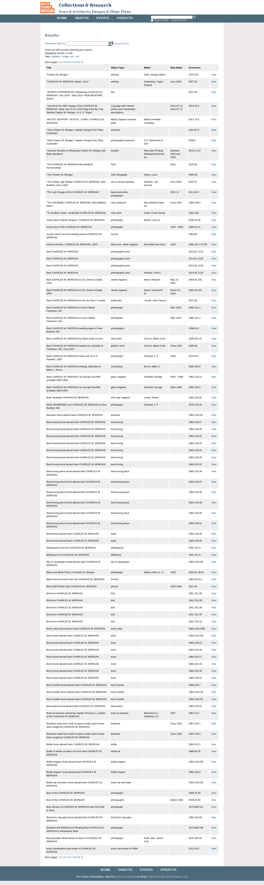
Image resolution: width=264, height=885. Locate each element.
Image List (67, 56)
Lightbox (55, 56)
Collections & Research (85, 5)
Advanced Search (179, 20)
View (213, 74)
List (77, 56)
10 (78, 62)
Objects (82, 18)
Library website (126, 876)
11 (82, 62)
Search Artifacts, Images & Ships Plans (95, 11)
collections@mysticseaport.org (168, 876)
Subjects (125, 18)
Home (62, 18)
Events (102, 18)
